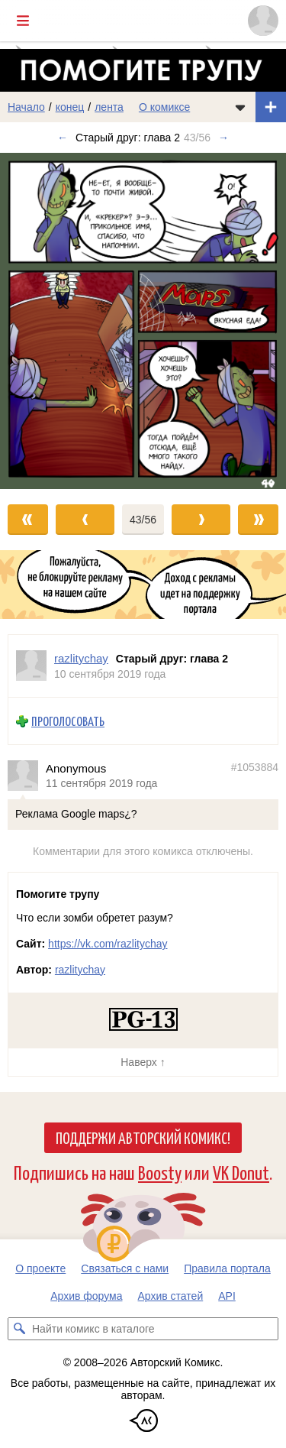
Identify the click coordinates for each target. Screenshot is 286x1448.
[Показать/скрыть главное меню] (22, 20)
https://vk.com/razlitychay (107, 944)
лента (109, 107)
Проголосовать (67, 721)
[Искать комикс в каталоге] (19, 1328)
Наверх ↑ (143, 1062)
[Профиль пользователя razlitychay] (31, 666)
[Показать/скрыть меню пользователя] (263, 20)
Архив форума (86, 1296)
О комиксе (164, 107)
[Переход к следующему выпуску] (143, 320)
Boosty (160, 1172)
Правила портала (227, 1268)
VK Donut (241, 1172)
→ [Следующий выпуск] (223, 137)
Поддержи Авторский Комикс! (143, 1137)
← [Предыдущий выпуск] (62, 137)
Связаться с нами (125, 1268)
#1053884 (254, 766)
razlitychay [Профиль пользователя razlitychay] (81, 658)
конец (70, 107)
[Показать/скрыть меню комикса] (240, 107)
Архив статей (171, 1296)
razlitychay (80, 970)
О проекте (40, 1268)
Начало (26, 107)
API (227, 1296)
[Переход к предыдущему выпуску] (36, 320)
